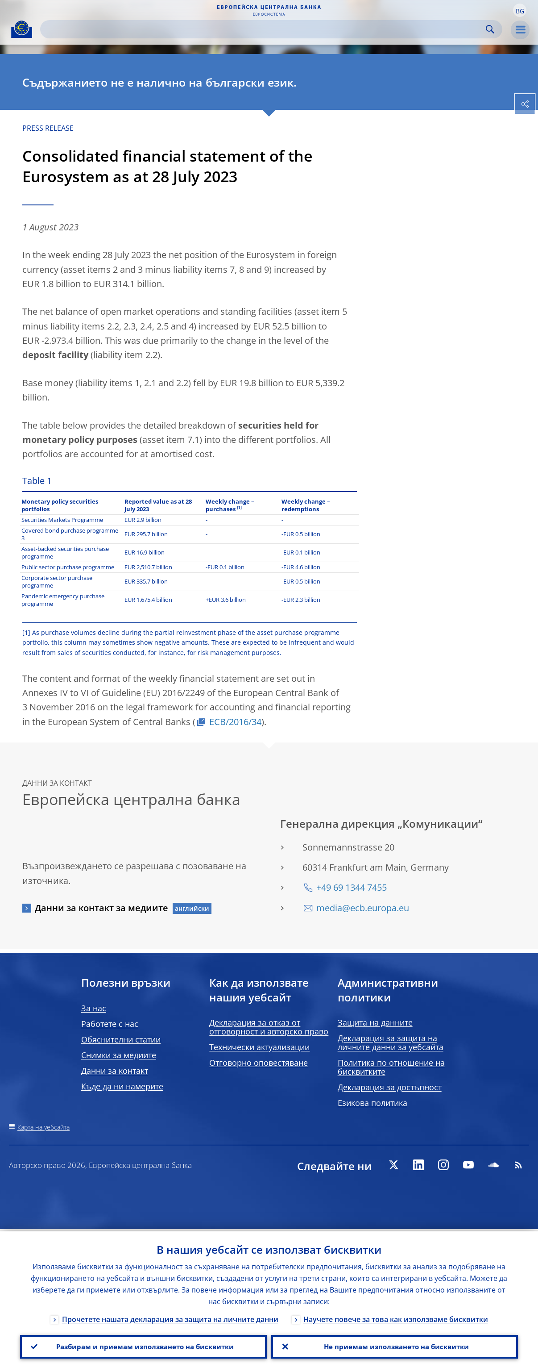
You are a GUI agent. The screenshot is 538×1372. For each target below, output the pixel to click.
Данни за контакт (114, 1070)
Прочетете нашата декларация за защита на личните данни (170, 1317)
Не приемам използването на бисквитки (394, 1346)
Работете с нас (109, 1023)
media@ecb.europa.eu (362, 908)
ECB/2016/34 (235, 722)
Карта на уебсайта (43, 1127)
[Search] (264, 29)
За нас (93, 1008)
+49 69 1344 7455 (351, 887)
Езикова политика (372, 1102)
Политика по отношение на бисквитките (391, 1067)
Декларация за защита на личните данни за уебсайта (390, 1042)
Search (490, 29)
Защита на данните (375, 1022)
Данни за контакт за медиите (101, 908)
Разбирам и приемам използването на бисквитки (143, 1346)
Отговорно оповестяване (258, 1062)
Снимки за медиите (118, 1055)
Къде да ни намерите (122, 1086)
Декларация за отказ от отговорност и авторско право (268, 1027)
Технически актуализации (259, 1047)
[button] (519, 10)
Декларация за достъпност (390, 1087)
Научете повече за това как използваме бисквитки (395, 1317)
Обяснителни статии (121, 1039)
